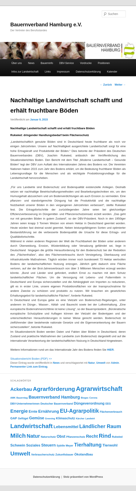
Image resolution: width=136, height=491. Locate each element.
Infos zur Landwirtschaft (24, 71)
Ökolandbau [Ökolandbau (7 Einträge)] (83, 454)
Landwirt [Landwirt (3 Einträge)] (90, 418)
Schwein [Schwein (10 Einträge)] (17, 445)
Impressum (63, 71)
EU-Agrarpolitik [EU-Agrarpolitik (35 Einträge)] (79, 411)
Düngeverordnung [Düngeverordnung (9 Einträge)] (89, 403)
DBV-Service (66, 63)
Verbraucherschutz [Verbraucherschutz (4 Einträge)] (43, 454)
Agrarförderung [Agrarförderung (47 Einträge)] (54, 389)
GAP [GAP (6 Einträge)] (13, 418)
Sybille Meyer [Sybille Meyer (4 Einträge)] (65, 445)
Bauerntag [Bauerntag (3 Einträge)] (22, 397)
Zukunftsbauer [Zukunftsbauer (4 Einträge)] (64, 454)
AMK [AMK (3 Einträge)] (12, 397)
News (31, 63)
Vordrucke (86, 63)
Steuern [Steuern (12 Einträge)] (48, 445)
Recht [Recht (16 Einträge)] (92, 436)
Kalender (112, 71)
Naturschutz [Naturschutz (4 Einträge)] (48, 436)
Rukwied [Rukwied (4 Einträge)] (117, 436)
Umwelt (100, 362)
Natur (91, 362)
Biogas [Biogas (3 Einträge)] (85, 397)
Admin (115, 362)
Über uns (16, 63)
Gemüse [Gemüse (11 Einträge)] (36, 418)
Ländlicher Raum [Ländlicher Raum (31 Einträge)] (100, 426)
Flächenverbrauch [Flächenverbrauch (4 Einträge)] (111, 411)
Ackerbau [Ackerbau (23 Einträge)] (21, 389)
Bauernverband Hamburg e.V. (46, 24)
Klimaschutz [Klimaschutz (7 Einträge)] (65, 418)
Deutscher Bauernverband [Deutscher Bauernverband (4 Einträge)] (56, 403)
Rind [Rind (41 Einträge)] (105, 436)
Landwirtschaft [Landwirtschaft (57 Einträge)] (31, 426)
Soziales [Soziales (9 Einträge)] (33, 445)
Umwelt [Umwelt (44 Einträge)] (20, 453)
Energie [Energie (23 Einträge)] (19, 411)
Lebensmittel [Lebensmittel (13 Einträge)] (66, 426)
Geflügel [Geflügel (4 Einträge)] (23, 418)
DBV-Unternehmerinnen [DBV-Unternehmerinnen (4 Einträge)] (25, 403)
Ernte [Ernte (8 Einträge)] (33, 411)
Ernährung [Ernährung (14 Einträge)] (48, 411)
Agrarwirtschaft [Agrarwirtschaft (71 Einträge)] (99, 388)
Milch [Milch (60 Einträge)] (18, 435)
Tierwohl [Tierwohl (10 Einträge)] (109, 445)
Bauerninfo (47, 63)
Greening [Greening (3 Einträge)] (50, 418)
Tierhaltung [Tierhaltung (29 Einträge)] (88, 445)
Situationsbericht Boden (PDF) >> (31, 358)
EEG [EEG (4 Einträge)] (108, 403)
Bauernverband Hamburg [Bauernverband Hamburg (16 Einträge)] (54, 397)
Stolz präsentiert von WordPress (83, 476)
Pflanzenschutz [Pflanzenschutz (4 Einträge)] (75, 436)
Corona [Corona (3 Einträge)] (93, 397)
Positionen (104, 63)
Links (48, 71)
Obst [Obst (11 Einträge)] (61, 436)
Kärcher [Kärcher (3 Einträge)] (80, 418)
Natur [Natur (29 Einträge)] (33, 436)
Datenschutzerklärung (88, 71)
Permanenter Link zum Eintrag (28, 366)
